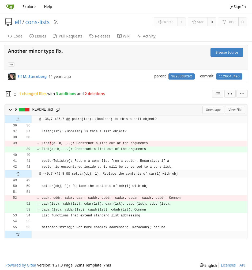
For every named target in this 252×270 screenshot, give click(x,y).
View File (235, 109)
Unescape (213, 109)
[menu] (242, 94)
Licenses (228, 265)
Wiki (123, 36)
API (242, 265)
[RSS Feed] (55, 22)
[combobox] (217, 94)
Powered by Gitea (20, 265)
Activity (146, 36)
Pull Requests (67, 36)
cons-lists (37, 22)
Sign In (237, 6)
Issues (37, 36)
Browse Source (227, 52)
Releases (99, 36)
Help (48, 6)
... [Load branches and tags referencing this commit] (11, 64)
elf (18, 22)
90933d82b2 (181, 76)
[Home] (10, 7)
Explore (29, 6)
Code (15, 36)
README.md (42, 109)
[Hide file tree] (8, 94)
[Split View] (230, 94)
